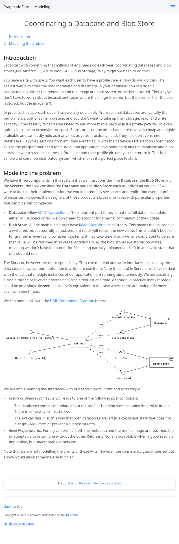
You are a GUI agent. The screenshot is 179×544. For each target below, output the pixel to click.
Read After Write (93, 224)
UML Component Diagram (72, 300)
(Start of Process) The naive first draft (94, 483)
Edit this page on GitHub (19, 524)
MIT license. (71, 515)
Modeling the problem (28, 43)
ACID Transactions (53, 212)
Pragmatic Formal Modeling (27, 6)
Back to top (13, 506)
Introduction (19, 36)
